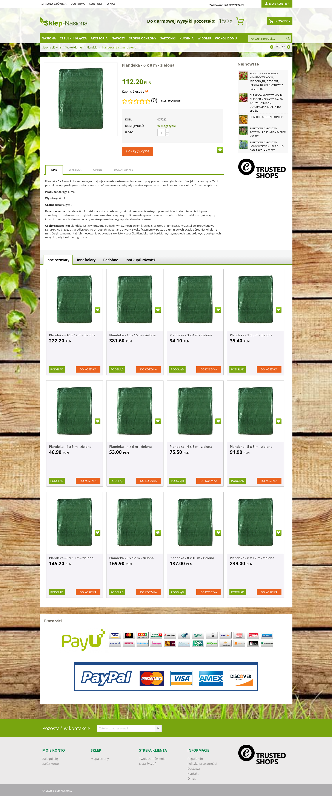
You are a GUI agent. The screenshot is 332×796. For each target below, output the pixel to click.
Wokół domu (226, 38)
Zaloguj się (50, 759)
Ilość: (129, 132)
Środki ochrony (142, 38)
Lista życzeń (147, 764)
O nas (111, 4)
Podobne (110, 260)
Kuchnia (187, 38)
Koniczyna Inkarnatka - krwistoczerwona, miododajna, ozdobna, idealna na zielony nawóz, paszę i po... (266, 81)
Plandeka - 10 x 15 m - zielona (132, 335)
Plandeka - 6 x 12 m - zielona (131, 558)
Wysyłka (75, 170)
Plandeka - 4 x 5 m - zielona (70, 446)
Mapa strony (100, 759)
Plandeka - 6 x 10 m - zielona (71, 558)
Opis (54, 170)
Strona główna (54, 4)
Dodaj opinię (123, 170)
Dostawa (78, 4)
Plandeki (91, 47)
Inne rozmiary (57, 260)
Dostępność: (134, 126)
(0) (154, 100)
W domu (204, 38)
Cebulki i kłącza (73, 38)
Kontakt (96, 4)
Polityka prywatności (202, 764)
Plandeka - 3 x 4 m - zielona (191, 335)
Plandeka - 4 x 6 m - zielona (130, 446)
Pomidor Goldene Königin (266, 117)
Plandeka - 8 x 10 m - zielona (192, 558)
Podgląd (56, 369)
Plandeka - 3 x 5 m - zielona (251, 335)
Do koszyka (137, 151)
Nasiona (49, 38)
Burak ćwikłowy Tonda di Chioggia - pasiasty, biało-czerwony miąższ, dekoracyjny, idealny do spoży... (266, 103)
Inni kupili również (140, 260)
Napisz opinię (170, 101)
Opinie (97, 170)
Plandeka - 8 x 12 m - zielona (252, 558)
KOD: (128, 119)
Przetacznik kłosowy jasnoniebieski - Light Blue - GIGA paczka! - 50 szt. (267, 146)
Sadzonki (168, 38)
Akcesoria (99, 38)
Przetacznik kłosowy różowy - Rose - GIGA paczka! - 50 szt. (268, 132)
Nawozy (118, 38)
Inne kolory (86, 260)
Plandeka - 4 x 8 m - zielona (191, 446)
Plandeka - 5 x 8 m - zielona (251, 446)
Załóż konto (50, 764)
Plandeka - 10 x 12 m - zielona (72, 335)
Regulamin (195, 759)
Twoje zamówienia (152, 759)
